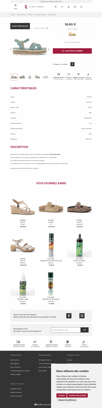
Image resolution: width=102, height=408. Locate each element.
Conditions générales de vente (20, 371)
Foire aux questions (16, 396)
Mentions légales (15, 374)
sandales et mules (40, 15)
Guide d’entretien (16, 392)
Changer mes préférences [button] (67, 400)
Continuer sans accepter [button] (77, 395)
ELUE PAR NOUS (55, 154)
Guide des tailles (15, 389)
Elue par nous (21, 15)
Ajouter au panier (72, 51)
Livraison (70, 360)
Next (48, 49)
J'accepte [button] (61, 395)
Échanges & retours (45, 360)
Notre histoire (14, 360)
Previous (11, 49)
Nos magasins (14, 363)
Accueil (12, 15)
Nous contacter (15, 367)
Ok (84, 330)
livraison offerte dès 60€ (51, 2)
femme (30, 15)
